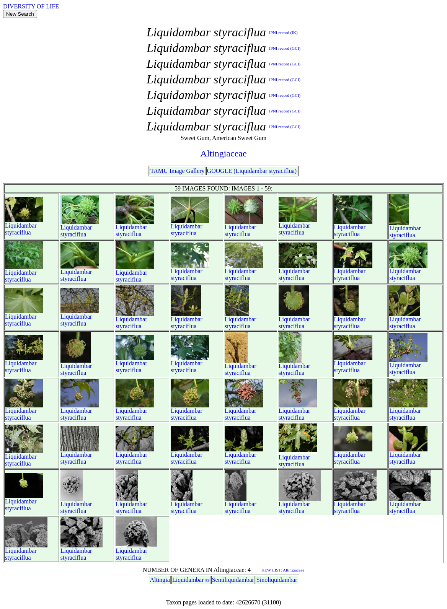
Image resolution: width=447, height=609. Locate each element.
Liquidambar (21, 225)
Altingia (160, 579)
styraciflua (18, 232)
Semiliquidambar (233, 579)
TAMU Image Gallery (177, 171)
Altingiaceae (223, 153)
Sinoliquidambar (276, 579)
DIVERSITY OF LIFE (31, 6)
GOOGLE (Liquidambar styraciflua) (252, 171)
